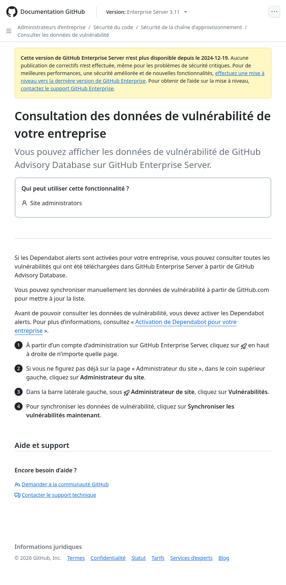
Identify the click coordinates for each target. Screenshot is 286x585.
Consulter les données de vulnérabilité (63, 34)
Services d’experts (191, 557)
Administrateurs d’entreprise (51, 27)
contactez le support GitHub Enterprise (67, 88)
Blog (223, 557)
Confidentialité (108, 557)
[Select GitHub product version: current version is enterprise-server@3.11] (146, 11)
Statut (138, 557)
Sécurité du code (113, 27)
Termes (76, 557)
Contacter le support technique (55, 494)
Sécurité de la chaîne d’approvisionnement (191, 27)
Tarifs (158, 557)
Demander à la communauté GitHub (62, 484)
